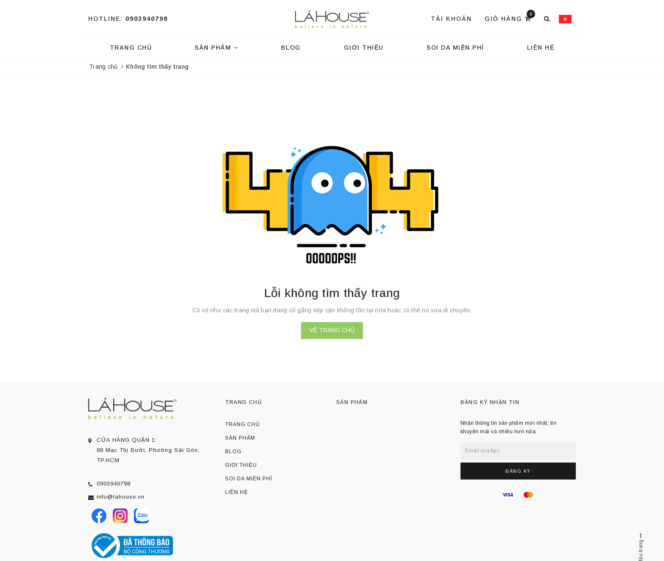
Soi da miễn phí (455, 47)
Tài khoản (451, 18)
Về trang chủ (332, 330)
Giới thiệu (364, 47)
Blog (291, 47)
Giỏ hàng (510, 18)
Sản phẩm (216, 47)
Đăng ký (518, 471)
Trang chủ (131, 47)
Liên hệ (541, 47)
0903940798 (147, 18)
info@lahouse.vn (121, 497)
